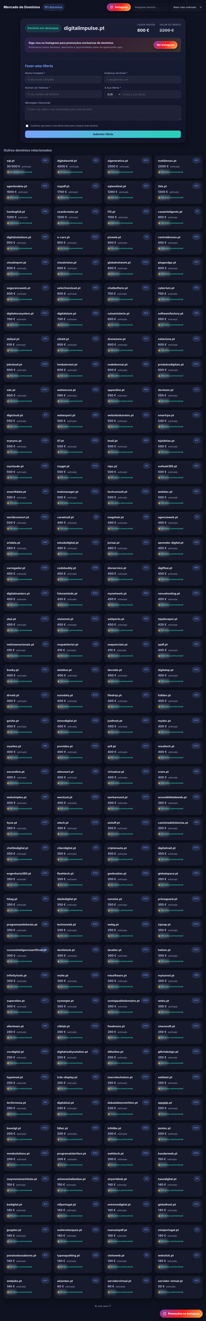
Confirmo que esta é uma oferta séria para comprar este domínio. (65, 125)
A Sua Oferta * (112, 87)
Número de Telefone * (37, 87)
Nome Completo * (35, 73)
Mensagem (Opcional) (37, 102)
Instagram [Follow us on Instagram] (119, 7)
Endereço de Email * (115, 73)
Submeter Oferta (103, 134)
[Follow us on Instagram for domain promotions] (181, 1314)
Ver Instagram (165, 44)
